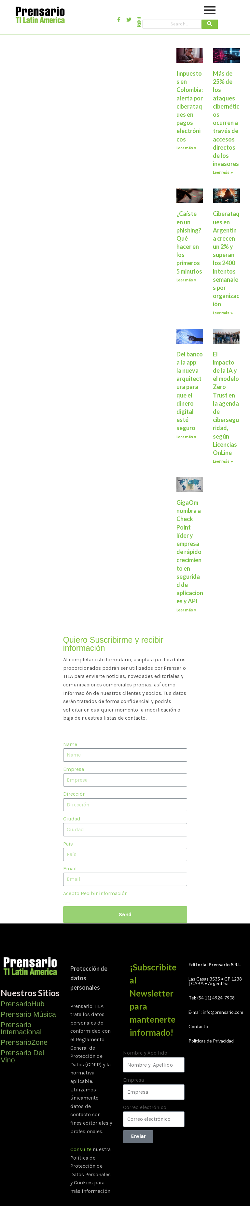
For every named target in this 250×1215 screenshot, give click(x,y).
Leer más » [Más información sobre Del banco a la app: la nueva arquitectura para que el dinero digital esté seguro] (186, 437)
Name (70, 744)
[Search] (171, 24)
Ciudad (71, 819)
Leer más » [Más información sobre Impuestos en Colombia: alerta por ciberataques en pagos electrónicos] (186, 148)
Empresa (73, 769)
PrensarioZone (24, 1042)
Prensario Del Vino (22, 1056)
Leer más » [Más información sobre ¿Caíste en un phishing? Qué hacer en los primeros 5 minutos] (186, 280)
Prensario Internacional (21, 1028)
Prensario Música (28, 1014)
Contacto (198, 1026)
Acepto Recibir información (95, 893)
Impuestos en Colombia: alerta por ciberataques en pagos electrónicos (189, 106)
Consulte (80, 1149)
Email (70, 868)
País (68, 844)
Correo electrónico (144, 1107)
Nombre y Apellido (145, 1053)
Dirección (74, 794)
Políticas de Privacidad (211, 1040)
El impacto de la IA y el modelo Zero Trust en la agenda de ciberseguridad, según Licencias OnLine (226, 403)
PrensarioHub (23, 1004)
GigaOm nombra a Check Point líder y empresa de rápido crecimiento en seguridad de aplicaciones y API (189, 552)
